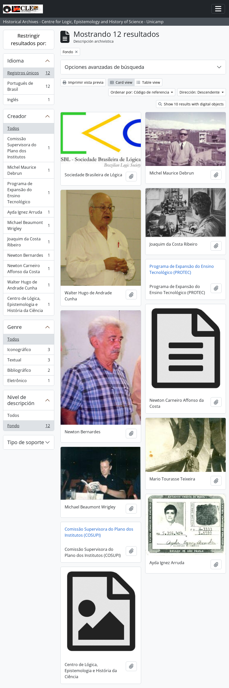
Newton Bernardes (28, 256)
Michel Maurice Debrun (28, 170)
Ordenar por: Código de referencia (140, 92)
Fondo (28, 427)
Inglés (28, 101)
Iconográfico (28, 351)
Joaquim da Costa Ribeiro (28, 242)
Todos (13, 128)
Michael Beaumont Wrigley (28, 225)
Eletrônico (28, 382)
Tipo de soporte (25, 442)
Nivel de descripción (20, 400)
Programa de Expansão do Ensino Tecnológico (28, 193)
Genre (14, 327)
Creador (16, 116)
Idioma (15, 60)
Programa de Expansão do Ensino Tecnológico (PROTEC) (181, 269)
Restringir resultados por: (28, 39)
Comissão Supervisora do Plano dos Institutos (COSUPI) (99, 532)
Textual (28, 361)
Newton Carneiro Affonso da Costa (28, 268)
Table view (148, 82)
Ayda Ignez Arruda (28, 213)
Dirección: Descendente (200, 92)
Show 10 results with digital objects (191, 104)
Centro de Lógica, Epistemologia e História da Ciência (28, 304)
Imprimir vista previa (83, 82)
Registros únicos (28, 74)
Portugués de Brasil (28, 86)
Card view (121, 82)
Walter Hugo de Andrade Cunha (28, 285)
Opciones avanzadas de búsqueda (104, 67)
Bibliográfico (28, 371)
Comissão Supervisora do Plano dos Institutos (28, 148)
